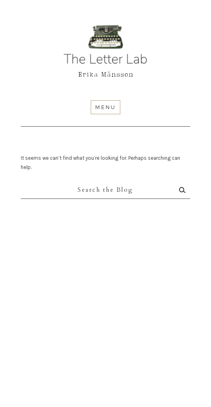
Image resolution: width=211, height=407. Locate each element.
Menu (105, 107)
